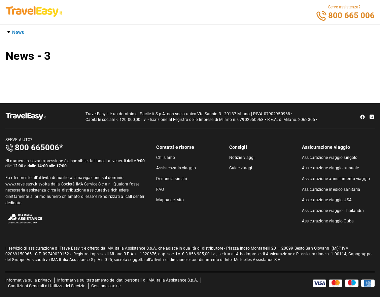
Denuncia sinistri (171, 178)
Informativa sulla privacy (28, 280)
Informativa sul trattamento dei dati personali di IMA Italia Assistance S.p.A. (127, 280)
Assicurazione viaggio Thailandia (333, 210)
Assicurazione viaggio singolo (329, 157)
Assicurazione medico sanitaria (331, 189)
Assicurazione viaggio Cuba (328, 221)
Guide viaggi (240, 168)
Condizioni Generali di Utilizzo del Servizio (46, 286)
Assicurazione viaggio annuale (330, 168)
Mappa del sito (170, 200)
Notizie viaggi (242, 157)
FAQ (160, 189)
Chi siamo (165, 157)
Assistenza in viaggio (176, 168)
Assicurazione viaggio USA (327, 200)
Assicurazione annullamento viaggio (336, 178)
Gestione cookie (105, 286)
